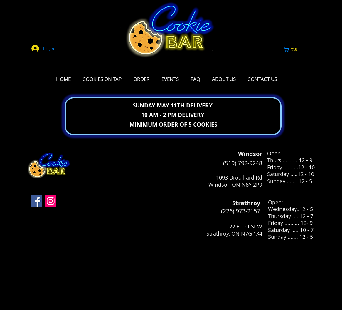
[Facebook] (36, 201)
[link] (294, 49)
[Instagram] (50, 201)
